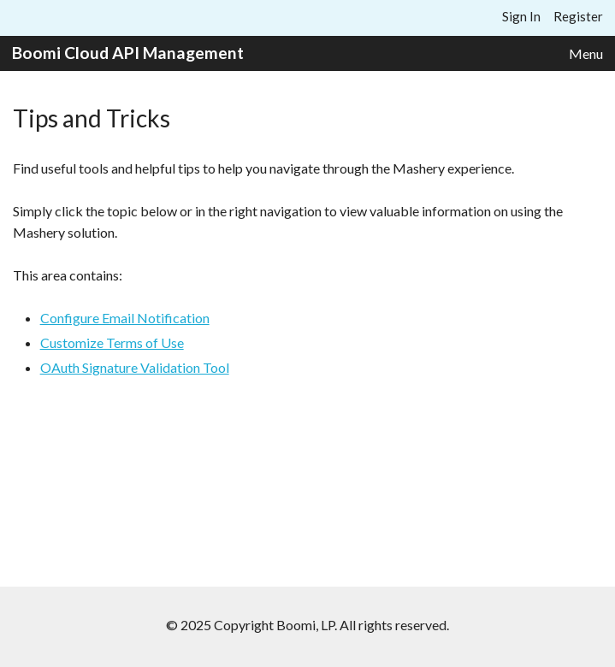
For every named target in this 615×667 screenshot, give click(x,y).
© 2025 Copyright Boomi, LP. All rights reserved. (307, 625)
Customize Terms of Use (112, 342)
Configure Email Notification (125, 318)
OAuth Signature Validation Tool (134, 367)
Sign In (521, 16)
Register (578, 16)
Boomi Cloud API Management (128, 52)
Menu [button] (586, 53)
